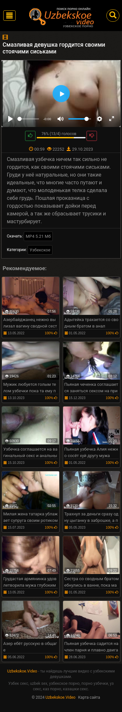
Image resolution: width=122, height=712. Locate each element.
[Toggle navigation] (9, 15)
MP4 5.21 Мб (38, 236)
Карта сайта (89, 697)
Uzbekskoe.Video (22, 671)
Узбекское (40, 249)
